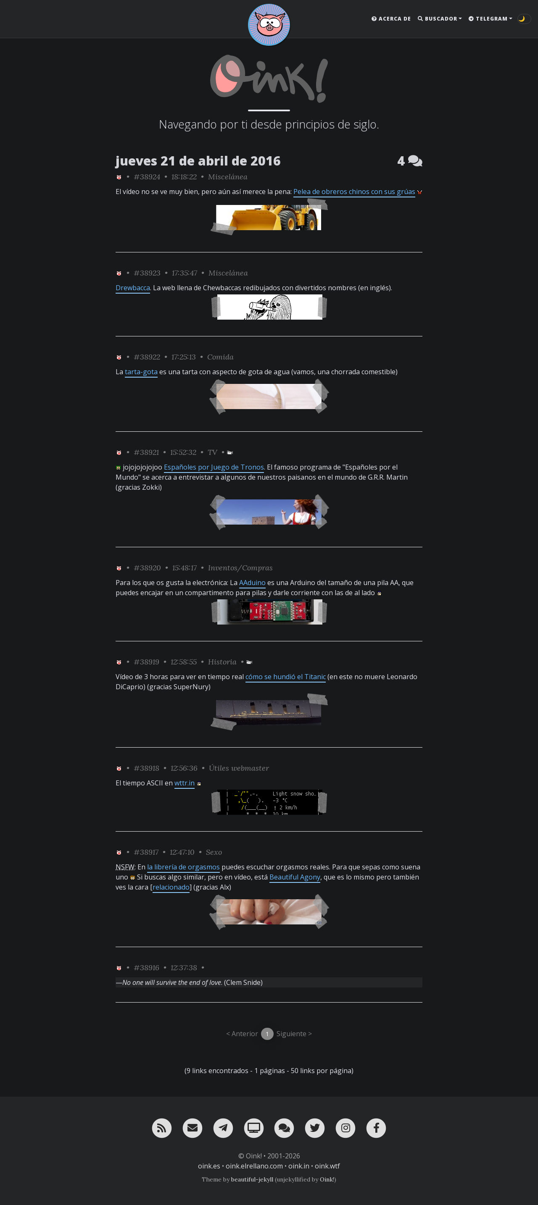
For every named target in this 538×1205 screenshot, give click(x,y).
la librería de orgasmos (183, 867)
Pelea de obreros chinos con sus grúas (354, 191)
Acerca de (391, 18)
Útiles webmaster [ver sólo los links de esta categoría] (239, 768)
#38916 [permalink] (146, 967)
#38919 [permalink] (146, 662)
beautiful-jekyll (252, 1179)
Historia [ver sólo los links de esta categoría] (222, 662)
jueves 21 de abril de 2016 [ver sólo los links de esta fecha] (198, 161)
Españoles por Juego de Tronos (214, 467)
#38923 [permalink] (147, 273)
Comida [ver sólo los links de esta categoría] (220, 357)
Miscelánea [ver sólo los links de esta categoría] (228, 176)
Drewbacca (133, 287)
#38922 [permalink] (147, 357)
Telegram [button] (488, 18)
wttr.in (184, 783)
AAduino (252, 582)
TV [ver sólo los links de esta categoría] (212, 452)
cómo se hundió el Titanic (285, 676)
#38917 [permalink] (146, 852)
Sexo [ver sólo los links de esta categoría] (214, 852)
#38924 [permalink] (147, 176)
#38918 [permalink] (146, 768)
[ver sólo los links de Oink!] (119, 176)
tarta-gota (141, 371)
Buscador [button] (437, 18)
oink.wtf (327, 1166)
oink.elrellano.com (254, 1166)
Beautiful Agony (294, 877)
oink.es (209, 1166)
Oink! (327, 1179)
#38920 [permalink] (147, 567)
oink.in (298, 1166)
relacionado (171, 887)
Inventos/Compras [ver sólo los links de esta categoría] (240, 567)
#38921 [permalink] (146, 452)
